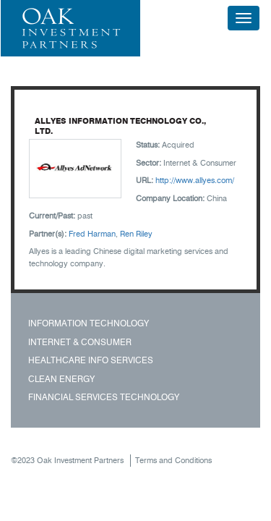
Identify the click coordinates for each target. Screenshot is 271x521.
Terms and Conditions (173, 460)
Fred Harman (92, 234)
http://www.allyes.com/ (194, 180)
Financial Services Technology (103, 396)
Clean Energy (61, 378)
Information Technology (88, 323)
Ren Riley (136, 234)
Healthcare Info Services (90, 360)
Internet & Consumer (80, 341)
